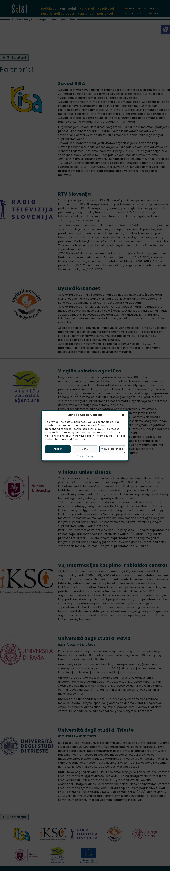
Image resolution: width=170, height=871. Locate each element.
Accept (57, 449)
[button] (123, 415)
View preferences (112, 449)
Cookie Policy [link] (85, 456)
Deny (85, 449)
